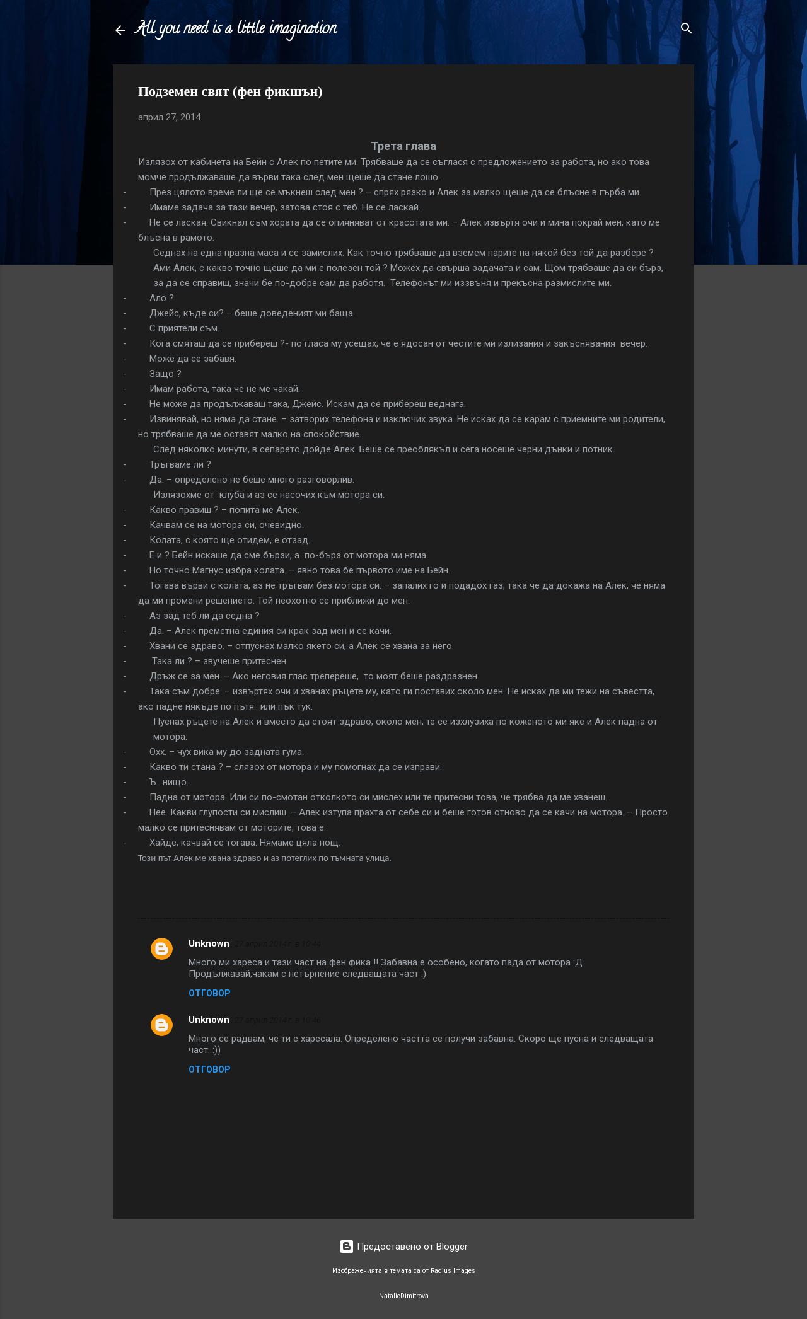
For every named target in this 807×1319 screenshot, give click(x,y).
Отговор (210, 993)
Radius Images (453, 1271)
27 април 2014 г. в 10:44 (278, 943)
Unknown (209, 943)
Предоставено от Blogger (403, 1246)
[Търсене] (686, 29)
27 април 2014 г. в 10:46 (278, 1020)
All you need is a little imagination (236, 30)
